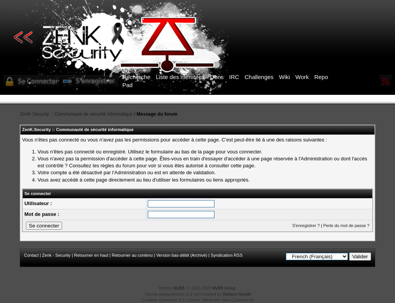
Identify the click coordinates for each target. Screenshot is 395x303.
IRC (234, 77)
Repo (321, 77)
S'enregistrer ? (306, 225)
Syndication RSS (227, 255)
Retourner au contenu (132, 255)
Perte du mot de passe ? (346, 225)
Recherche (136, 77)
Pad (127, 85)
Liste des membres (180, 77)
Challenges (259, 77)
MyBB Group (224, 288)
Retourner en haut (91, 255)
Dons (217, 77)
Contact (31, 255)
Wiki (284, 77)
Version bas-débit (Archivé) (181, 255)
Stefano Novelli (237, 294)
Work (302, 77)
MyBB (178, 288)
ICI (331, 99)
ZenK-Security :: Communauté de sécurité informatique (76, 114)
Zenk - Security (56, 255)
